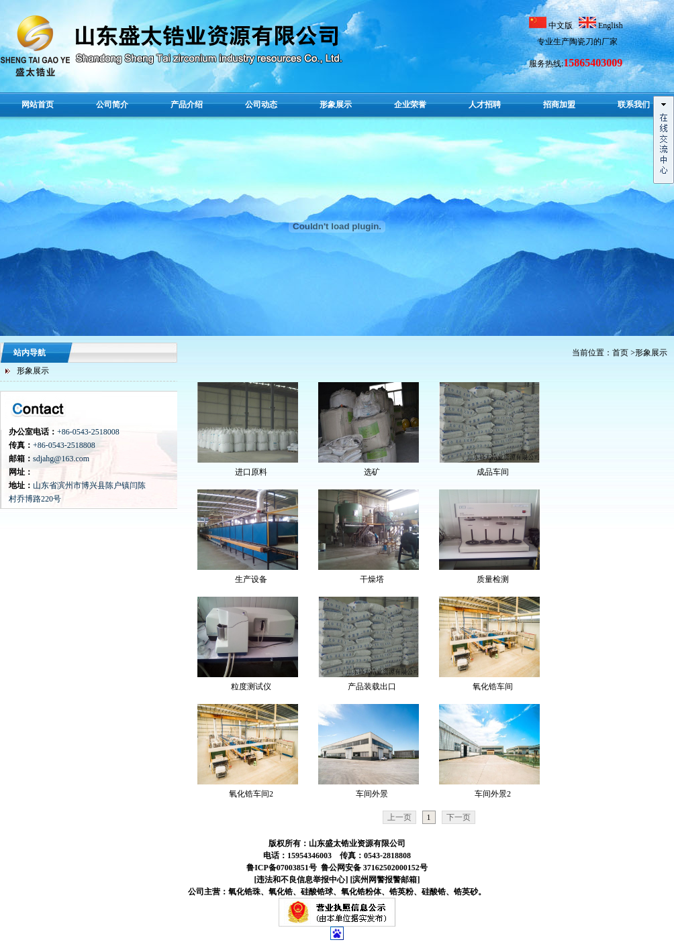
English (610, 25)
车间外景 (372, 794)
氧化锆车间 (493, 686)
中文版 (561, 25)
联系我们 (634, 104)
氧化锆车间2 (251, 794)
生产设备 (251, 579)
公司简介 (112, 104)
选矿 (372, 472)
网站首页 (37, 104)
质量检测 (493, 579)
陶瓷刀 (581, 41)
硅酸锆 (434, 891)
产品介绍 (187, 104)
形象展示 (336, 104)
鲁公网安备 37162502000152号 (373, 867)
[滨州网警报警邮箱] (385, 879)
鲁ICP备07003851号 (281, 867)
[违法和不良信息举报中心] (301, 879)
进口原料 (251, 472)
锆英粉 (401, 891)
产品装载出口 (372, 686)
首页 (620, 352)
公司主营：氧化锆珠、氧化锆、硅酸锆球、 (288, 891)
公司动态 (261, 104)
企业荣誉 (410, 104)
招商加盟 (559, 104)
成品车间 (493, 472)
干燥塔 (372, 579)
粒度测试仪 (251, 686)
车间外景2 (493, 794)
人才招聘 (485, 104)
